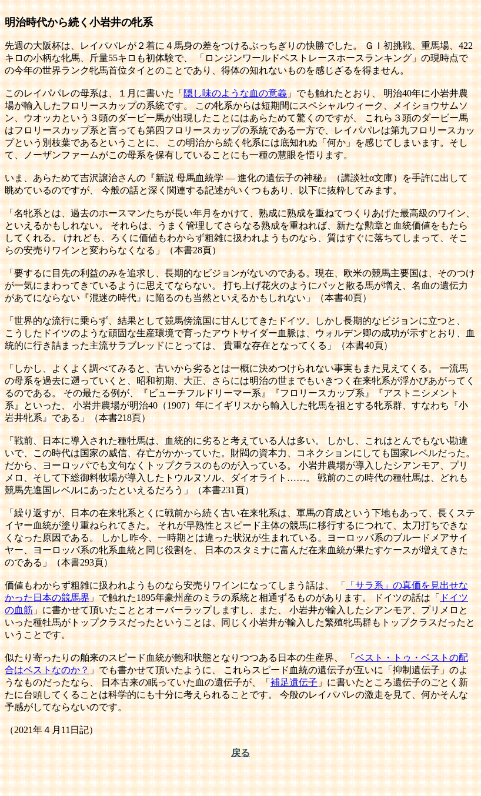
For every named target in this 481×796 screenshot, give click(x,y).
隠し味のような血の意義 (235, 93)
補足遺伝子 (294, 682)
